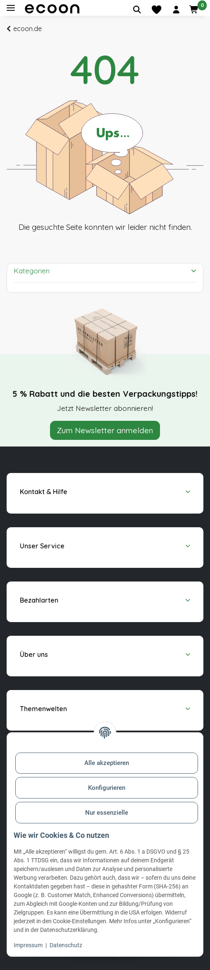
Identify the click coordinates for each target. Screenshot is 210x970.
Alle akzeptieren (106, 763)
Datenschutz (66, 945)
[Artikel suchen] (137, 9)
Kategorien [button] (32, 271)
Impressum (28, 945)
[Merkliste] (156, 9)
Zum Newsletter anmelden (105, 430)
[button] (176, 9)
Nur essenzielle (106, 812)
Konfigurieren (106, 787)
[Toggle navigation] (11, 8)
